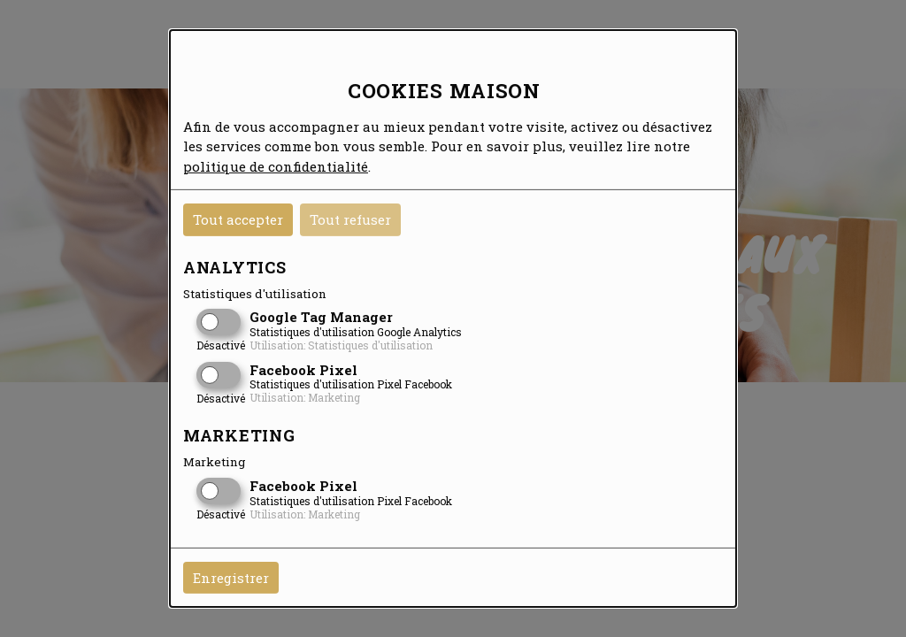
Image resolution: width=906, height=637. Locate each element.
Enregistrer (231, 578)
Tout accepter (238, 219)
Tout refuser (350, 219)
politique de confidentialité (275, 165)
